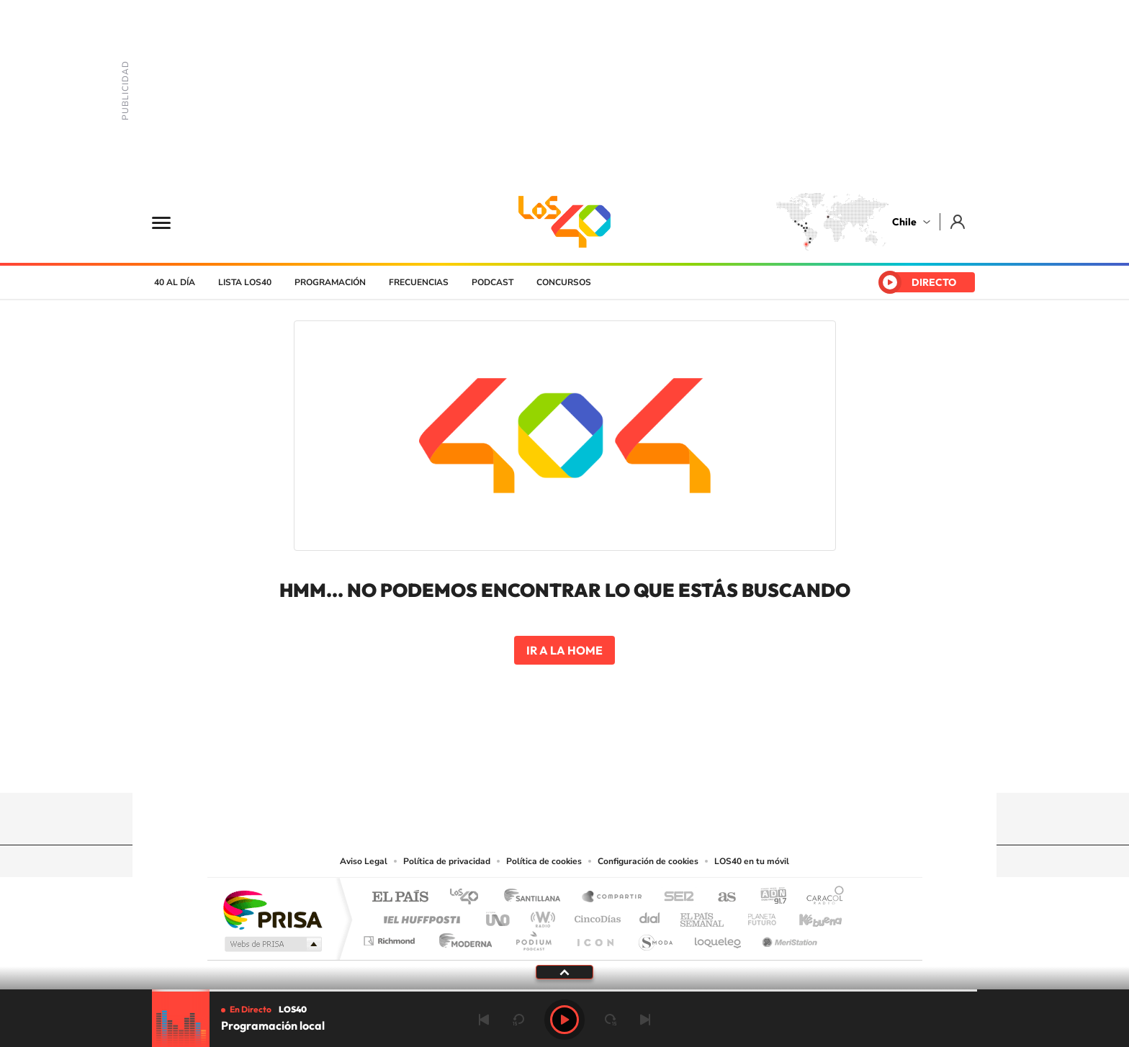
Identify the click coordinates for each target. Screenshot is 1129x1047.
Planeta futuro (756, 916)
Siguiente (645, 1019)
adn (768, 898)
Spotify (622, 764)
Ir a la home (564, 650)
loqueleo (718, 937)
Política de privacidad (446, 861)
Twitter (564, 764)
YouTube (535, 764)
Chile (904, 221)
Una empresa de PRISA (272, 909)
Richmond (391, 937)
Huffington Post (419, 916)
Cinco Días (595, 916)
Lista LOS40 (244, 282)
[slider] (564, 990)
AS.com (720, 898)
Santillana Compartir (613, 898)
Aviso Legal (363, 861)
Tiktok (478, 764)
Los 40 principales (469, 898)
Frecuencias (419, 282)
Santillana (536, 898)
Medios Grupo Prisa (271, 944)
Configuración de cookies (648, 861)
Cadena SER (674, 898)
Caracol (821, 898)
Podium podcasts (533, 937)
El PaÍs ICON (595, 937)
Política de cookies (544, 861)
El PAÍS (400, 898)
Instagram (506, 764)
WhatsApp (650, 764)
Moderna (462, 937)
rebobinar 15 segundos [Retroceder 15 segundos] (518, 1019)
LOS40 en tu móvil (751, 861)
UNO (499, 916)
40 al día (174, 282)
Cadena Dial (650, 916)
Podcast (492, 282)
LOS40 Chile (564, 221)
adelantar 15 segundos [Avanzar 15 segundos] (610, 1019)
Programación (330, 282)
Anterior (483, 1019)
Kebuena (807, 916)
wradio (540, 916)
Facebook (593, 764)
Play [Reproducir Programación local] (564, 1019)
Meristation (787, 937)
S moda (655, 937)
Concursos (563, 282)
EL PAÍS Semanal (703, 916)
